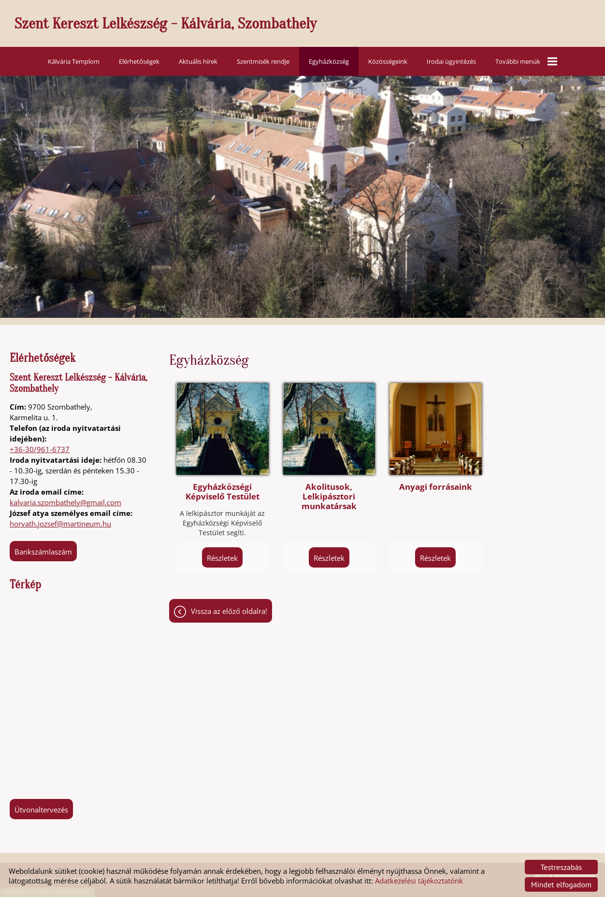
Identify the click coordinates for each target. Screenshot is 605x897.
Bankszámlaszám (43, 551)
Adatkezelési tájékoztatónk (419, 880)
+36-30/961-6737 (40, 449)
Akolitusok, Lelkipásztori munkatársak (329, 496)
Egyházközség (329, 61)
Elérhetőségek (139, 61)
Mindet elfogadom (561, 884)
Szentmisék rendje (263, 61)
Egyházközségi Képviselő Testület (222, 491)
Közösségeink (387, 61)
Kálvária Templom (74, 61)
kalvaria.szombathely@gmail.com (65, 502)
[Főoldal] (307, 25)
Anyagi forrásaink (435, 487)
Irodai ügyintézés (451, 61)
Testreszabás (561, 867)
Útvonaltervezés (41, 809)
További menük (526, 61)
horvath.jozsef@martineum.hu (60, 523)
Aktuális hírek (198, 61)
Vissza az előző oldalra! (229, 611)
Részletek (222, 558)
